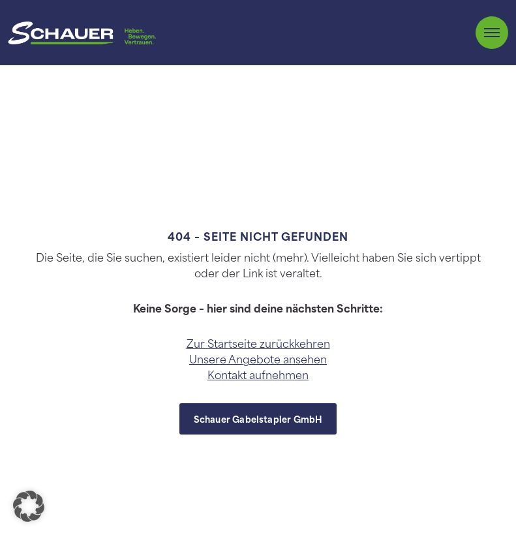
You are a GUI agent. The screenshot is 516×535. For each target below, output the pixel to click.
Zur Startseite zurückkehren (258, 342)
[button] (28, 506)
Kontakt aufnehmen (258, 373)
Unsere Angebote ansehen (258, 358)
